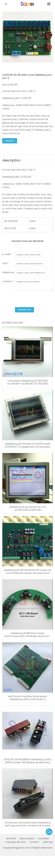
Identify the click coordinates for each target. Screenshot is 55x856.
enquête (9, 140)
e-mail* (6, 254)
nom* (5, 263)
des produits (27, 838)
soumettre (24, 310)
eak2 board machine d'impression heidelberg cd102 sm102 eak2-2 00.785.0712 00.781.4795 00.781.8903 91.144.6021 (27, 698)
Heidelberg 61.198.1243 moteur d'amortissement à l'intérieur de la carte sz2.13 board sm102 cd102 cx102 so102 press (27, 635)
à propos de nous (16, 842)
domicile (11, 838)
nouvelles (43, 838)
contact (34, 842)
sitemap (48, 842)
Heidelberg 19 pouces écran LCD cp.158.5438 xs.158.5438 (27, 508)
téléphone (8, 272)
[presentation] (24, 299)
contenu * (8, 281)
